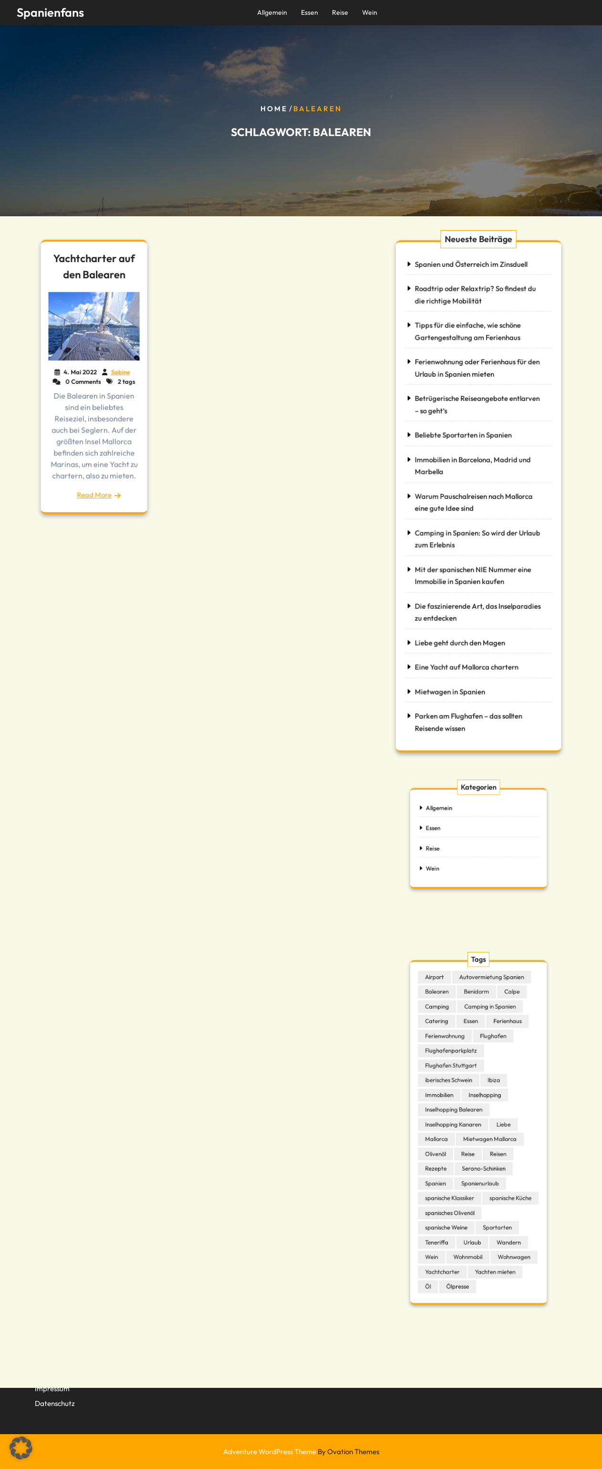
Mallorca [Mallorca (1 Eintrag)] (446, 1137)
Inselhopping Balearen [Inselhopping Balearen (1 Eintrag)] (459, 1114)
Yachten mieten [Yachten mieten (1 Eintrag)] (491, 1240)
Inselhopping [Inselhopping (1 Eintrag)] (483, 1103)
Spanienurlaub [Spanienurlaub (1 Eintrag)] (479, 1171)
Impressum (52, 1380)
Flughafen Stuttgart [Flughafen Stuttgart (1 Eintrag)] (457, 1080)
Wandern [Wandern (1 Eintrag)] (501, 1217)
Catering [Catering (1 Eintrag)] (446, 1046)
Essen (309, 12)
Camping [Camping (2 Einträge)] (446, 1035)
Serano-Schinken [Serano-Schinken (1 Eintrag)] (482, 1160)
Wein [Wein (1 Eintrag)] (442, 1228)
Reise (340, 12)
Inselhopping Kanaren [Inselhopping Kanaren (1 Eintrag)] (459, 1126)
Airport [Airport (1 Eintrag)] (444, 1012)
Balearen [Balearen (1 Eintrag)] (446, 1023)
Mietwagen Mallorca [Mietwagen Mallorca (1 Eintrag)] (487, 1137)
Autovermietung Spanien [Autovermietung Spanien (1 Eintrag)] (489, 1012)
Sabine (119, 372)
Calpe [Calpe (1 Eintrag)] (504, 1023)
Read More (94, 491)
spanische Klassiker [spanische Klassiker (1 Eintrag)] (456, 1182)
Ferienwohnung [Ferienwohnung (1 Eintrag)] (452, 1057)
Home (274, 108)
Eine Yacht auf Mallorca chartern (466, 662)
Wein (369, 12)
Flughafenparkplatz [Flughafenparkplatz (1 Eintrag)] (457, 1069)
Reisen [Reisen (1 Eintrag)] (493, 1149)
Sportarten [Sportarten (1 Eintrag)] (493, 1205)
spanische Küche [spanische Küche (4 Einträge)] (503, 1182)
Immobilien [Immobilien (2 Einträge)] (448, 1103)
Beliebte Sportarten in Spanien (463, 437)
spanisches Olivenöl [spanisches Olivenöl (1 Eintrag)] (456, 1194)
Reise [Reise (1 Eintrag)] (470, 1149)
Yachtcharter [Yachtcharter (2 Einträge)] (450, 1240)
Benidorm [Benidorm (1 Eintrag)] (477, 1023)
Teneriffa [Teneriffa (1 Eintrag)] (446, 1217)
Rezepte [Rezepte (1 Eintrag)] (445, 1160)
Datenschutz (55, 1395)
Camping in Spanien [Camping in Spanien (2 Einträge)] (487, 1035)
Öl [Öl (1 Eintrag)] (439, 1251)
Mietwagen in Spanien (450, 686)
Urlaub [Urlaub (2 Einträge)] (474, 1217)
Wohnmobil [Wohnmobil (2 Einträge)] (470, 1228)
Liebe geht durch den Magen (460, 638)
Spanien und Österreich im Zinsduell (471, 270)
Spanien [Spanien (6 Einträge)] (445, 1171)
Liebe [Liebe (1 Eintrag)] (497, 1126)
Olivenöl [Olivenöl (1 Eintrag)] (445, 1149)
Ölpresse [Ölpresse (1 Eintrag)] (462, 1251)
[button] (21, 1448)
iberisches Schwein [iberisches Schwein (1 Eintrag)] (455, 1092)
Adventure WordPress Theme (301, 1451)
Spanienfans (50, 12)
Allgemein (272, 12)
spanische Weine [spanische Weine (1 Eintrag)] (453, 1205)
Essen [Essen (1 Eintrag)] (472, 1046)
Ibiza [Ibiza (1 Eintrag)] (490, 1092)
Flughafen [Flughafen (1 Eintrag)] (490, 1057)
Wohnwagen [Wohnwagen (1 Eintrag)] (506, 1228)
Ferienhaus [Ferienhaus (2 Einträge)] (501, 1046)
